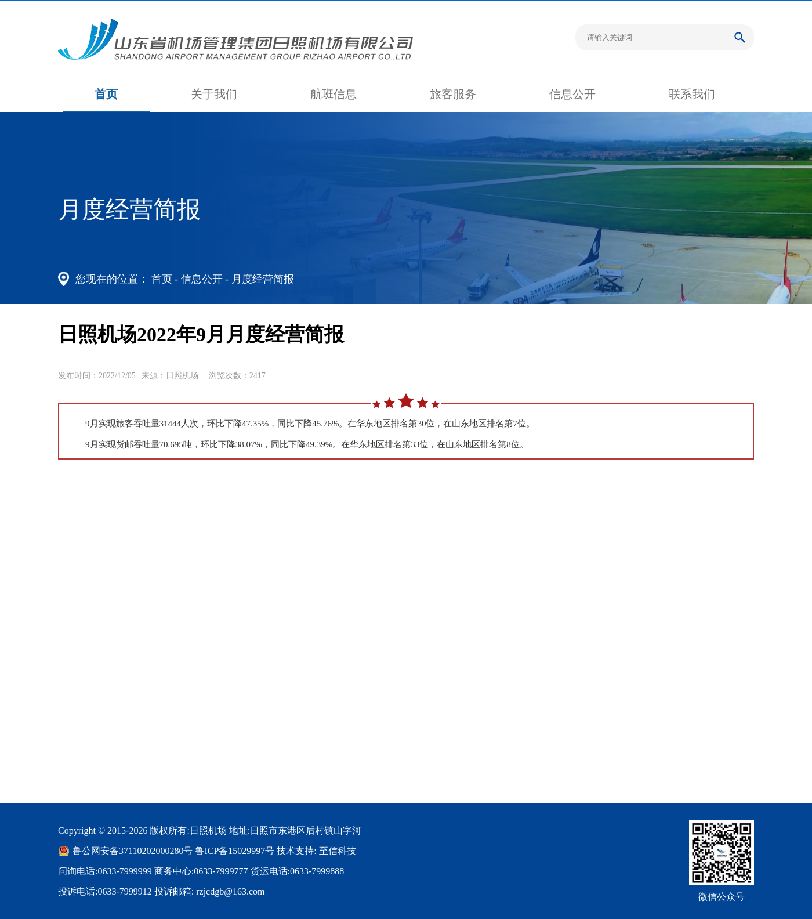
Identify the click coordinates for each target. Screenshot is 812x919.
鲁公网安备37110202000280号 (132, 851)
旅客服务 (453, 94)
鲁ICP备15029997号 (234, 851)
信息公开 (572, 94)
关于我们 (214, 94)
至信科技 (337, 851)
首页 (106, 94)
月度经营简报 (262, 279)
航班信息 (333, 94)
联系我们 (692, 94)
